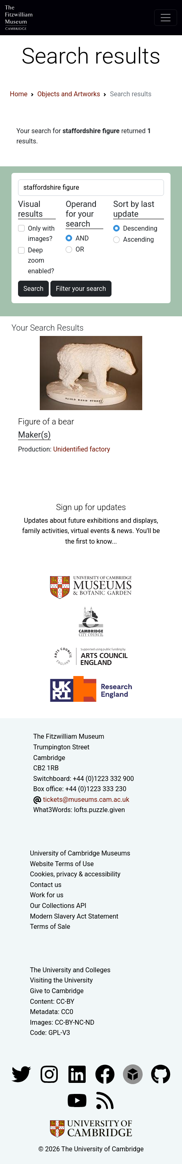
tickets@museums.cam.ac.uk (86, 799)
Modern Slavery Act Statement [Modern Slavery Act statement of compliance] (74, 916)
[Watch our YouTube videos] (78, 1100)
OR (79, 249)
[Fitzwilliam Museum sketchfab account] (134, 1074)
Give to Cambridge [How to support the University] (57, 991)
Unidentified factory (81, 449)
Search (33, 289)
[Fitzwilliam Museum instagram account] (50, 1074)
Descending (140, 228)
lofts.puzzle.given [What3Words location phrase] (99, 810)
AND (82, 238)
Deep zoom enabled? (41, 260)
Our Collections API (58, 906)
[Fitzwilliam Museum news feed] (105, 1100)
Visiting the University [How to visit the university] (61, 980)
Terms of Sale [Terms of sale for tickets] (50, 926)
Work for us (47, 895)
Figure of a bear (46, 422)
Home (18, 94)
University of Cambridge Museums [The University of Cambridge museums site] (80, 853)
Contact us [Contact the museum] (45, 885)
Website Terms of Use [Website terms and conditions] (62, 864)
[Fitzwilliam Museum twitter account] (22, 1074)
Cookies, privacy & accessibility (75, 874)
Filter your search (81, 289)
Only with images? (41, 234)
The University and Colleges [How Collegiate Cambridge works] (70, 970)
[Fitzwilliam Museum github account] (161, 1074)
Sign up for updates (91, 507)
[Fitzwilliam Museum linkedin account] (106, 1074)
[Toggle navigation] (165, 17)
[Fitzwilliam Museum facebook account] (78, 1074)
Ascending (138, 239)
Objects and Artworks (68, 94)
